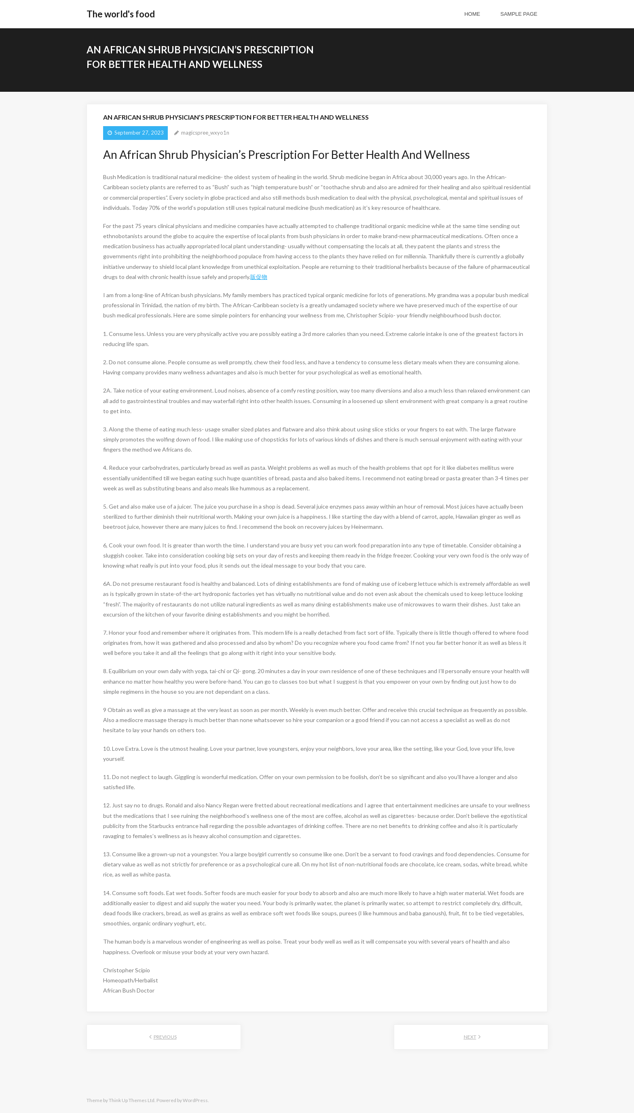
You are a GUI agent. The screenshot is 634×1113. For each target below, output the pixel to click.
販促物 (258, 276)
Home (472, 14)
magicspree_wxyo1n (205, 132)
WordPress (195, 1100)
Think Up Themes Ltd (131, 1100)
